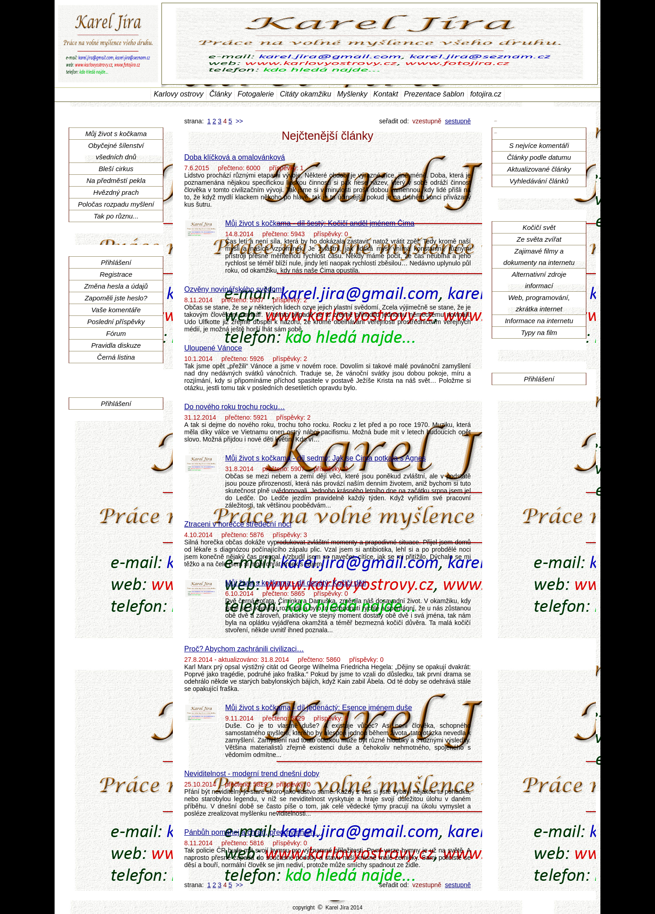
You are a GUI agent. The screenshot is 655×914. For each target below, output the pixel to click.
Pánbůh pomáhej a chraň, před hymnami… (253, 832)
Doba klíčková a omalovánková (234, 157)
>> (239, 121)
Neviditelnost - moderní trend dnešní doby (251, 773)
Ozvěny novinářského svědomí (234, 289)
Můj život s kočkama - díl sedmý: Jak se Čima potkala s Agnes (325, 458)
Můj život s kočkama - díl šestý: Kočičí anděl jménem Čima (319, 223)
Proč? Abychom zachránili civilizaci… (244, 649)
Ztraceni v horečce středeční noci (238, 524)
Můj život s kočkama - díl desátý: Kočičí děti (295, 583)
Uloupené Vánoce (213, 348)
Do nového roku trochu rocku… (234, 407)
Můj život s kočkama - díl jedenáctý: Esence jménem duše (318, 707)
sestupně (458, 121)
